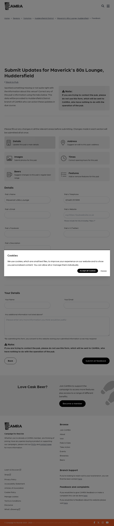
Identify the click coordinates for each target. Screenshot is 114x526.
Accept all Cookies (88, 270)
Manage (104, 271)
